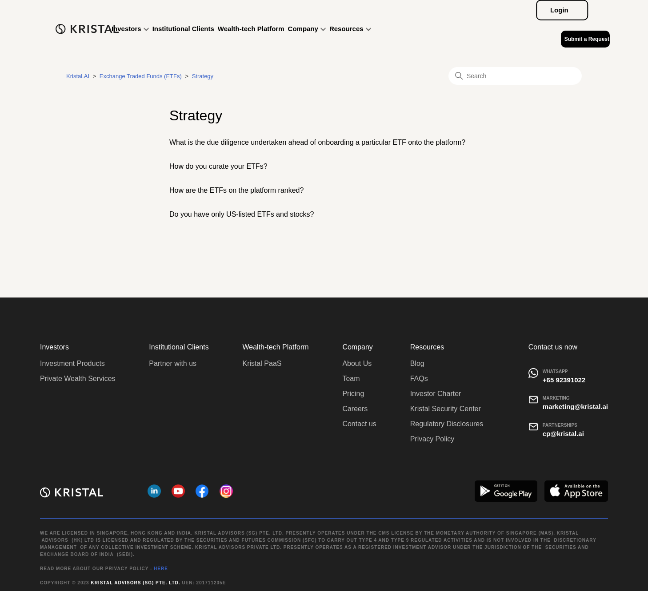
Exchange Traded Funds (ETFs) (141, 76)
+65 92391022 (564, 380)
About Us (357, 363)
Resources (350, 28)
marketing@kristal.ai (575, 406)
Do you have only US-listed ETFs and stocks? (241, 214)
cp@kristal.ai (563, 433)
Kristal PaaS (261, 363)
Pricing (353, 393)
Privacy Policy (432, 439)
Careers (355, 409)
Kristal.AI (77, 76)
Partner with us (172, 363)
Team (351, 378)
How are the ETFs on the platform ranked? (236, 190)
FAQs (419, 378)
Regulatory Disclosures (447, 424)
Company (307, 28)
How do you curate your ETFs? (218, 166)
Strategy (202, 76)
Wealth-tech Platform (251, 28)
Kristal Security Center (445, 409)
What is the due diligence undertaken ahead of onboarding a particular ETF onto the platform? (317, 142)
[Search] (515, 76)
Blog (417, 363)
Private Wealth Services (78, 378)
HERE (161, 568)
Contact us (359, 424)
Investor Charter (435, 393)
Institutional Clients (183, 28)
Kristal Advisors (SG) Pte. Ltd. (135, 582)
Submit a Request (586, 39)
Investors (130, 28)
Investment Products (72, 363)
